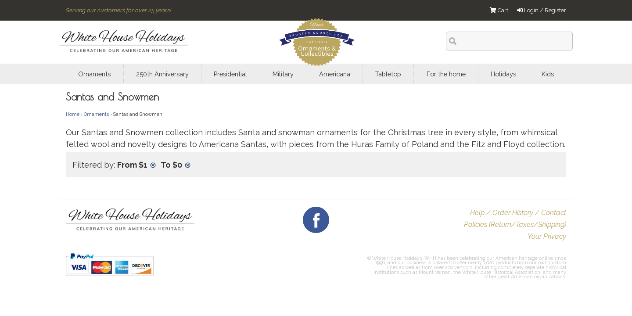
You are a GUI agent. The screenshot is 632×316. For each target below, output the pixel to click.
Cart (499, 10)
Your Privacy (547, 236)
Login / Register (541, 10)
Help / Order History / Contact (518, 212)
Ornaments (96, 114)
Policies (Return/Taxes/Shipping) (515, 224)
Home (72, 114)
